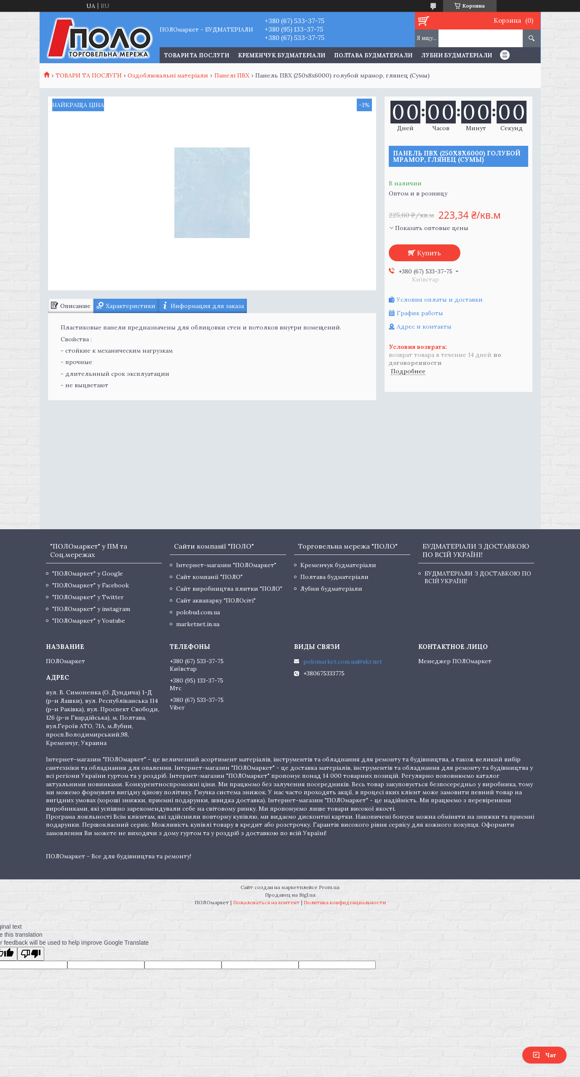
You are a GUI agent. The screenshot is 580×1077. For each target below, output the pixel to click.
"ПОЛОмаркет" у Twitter (88, 597)
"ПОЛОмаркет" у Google (87, 573)
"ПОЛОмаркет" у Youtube (88, 620)
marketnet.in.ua (197, 624)
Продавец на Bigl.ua (290, 895)
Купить (429, 253)
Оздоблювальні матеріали (168, 75)
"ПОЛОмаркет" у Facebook (90, 585)
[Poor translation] (30, 954)
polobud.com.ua (198, 612)
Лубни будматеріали (456, 55)
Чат (544, 1055)
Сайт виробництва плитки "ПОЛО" (229, 588)
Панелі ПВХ (231, 75)
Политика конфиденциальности (345, 902)
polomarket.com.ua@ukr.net (342, 661)
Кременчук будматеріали (281, 55)
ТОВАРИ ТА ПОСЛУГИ (196, 55)
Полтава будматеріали (373, 55)
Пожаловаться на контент (266, 902)
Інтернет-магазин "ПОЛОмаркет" (226, 565)
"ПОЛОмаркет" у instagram (91, 609)
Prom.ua (329, 887)
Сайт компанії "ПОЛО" (209, 577)
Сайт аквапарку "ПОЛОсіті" (216, 600)
